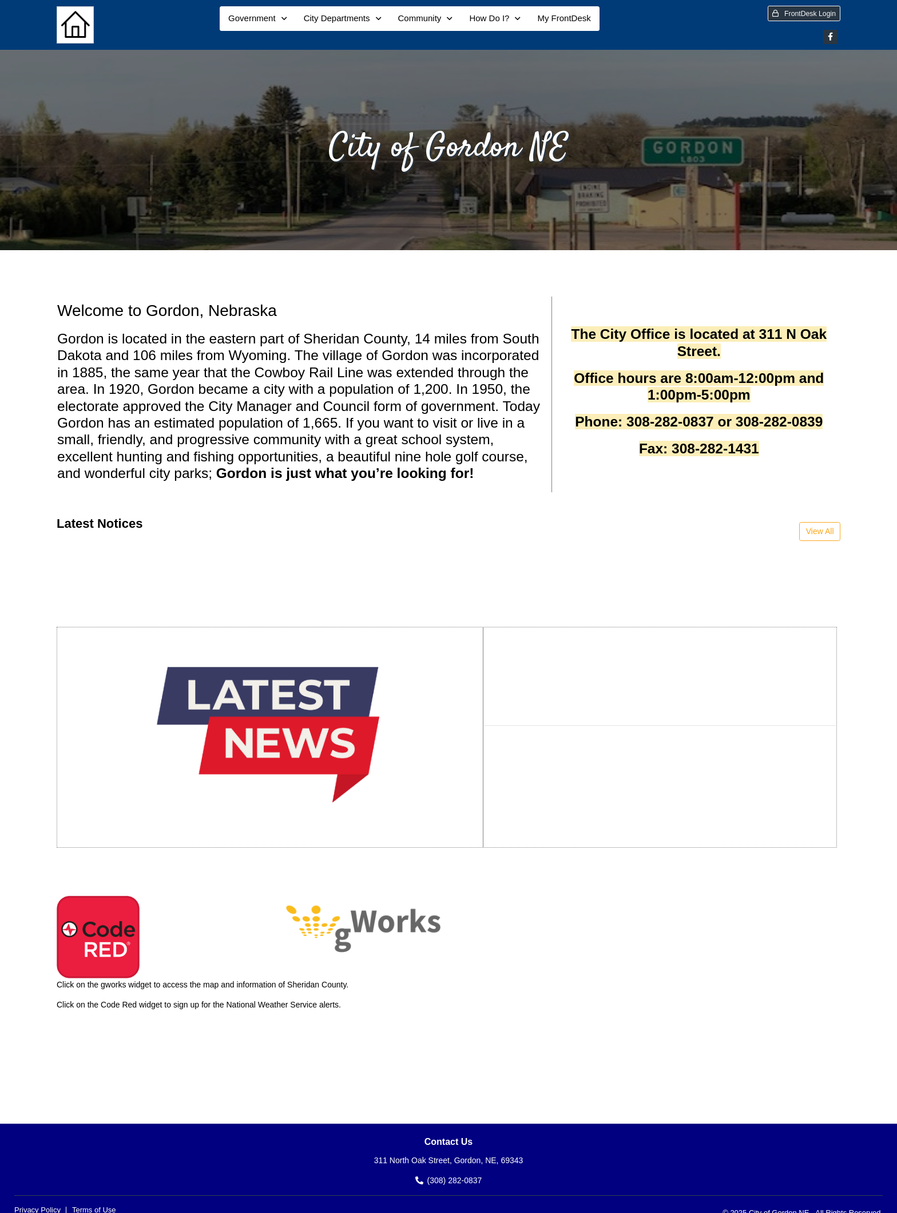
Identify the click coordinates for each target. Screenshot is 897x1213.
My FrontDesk (563, 18)
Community (420, 18)
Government (252, 18)
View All (820, 531)
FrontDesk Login (804, 14)
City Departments (337, 18)
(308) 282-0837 (454, 1180)
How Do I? (489, 18)
